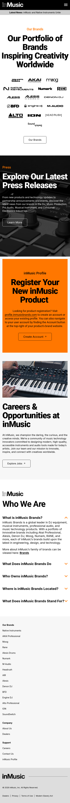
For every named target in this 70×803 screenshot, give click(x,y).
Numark (6, 658)
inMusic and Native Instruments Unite (35, 12)
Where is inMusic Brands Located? (35, 589)
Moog (5, 641)
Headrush (7, 669)
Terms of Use (27, 796)
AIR (4, 675)
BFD (4, 692)
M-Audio (6, 664)
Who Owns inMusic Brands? (35, 576)
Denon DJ (7, 686)
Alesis (5, 680)
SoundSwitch (9, 714)
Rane (4, 647)
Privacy (15, 796)
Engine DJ (7, 697)
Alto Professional (10, 703)
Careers (6, 748)
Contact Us (8, 753)
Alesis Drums (9, 653)
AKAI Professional (11, 636)
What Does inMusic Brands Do (35, 564)
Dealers (6, 734)
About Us (7, 728)
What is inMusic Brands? (35, 518)
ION (4, 708)
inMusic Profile (9, 759)
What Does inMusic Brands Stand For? (35, 601)
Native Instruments (11, 630)
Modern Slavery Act (44, 796)
